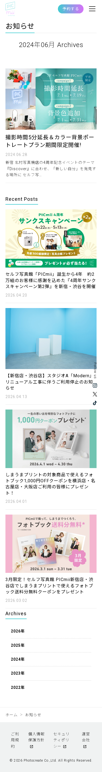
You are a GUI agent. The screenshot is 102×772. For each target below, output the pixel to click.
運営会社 (86, 737)
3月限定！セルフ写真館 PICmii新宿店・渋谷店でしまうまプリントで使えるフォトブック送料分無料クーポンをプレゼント (49, 585)
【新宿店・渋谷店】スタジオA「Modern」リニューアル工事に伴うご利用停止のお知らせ (49, 382)
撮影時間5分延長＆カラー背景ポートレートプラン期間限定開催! (49, 141)
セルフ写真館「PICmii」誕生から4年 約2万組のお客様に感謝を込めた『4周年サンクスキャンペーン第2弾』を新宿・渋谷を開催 (50, 280)
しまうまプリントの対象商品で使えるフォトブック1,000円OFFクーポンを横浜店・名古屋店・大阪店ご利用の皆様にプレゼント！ (50, 484)
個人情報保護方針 (36, 737)
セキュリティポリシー (61, 740)
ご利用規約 (15, 740)
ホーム (11, 715)
